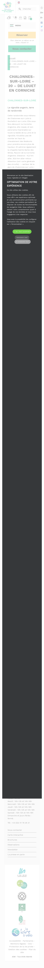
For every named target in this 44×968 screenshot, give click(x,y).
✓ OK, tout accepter (22, 231)
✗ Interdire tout (22, 241)
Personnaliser (22, 237)
